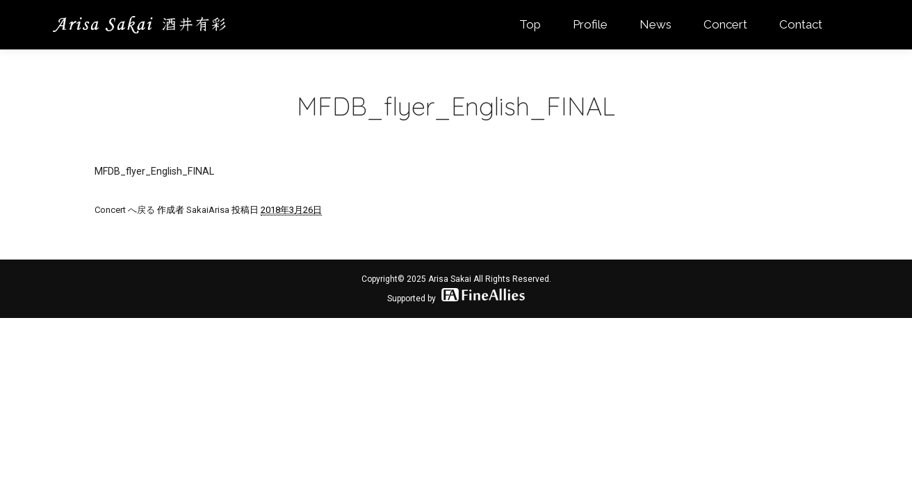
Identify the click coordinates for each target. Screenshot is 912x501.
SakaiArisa (207, 210)
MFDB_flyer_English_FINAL (154, 171)
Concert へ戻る (125, 210)
